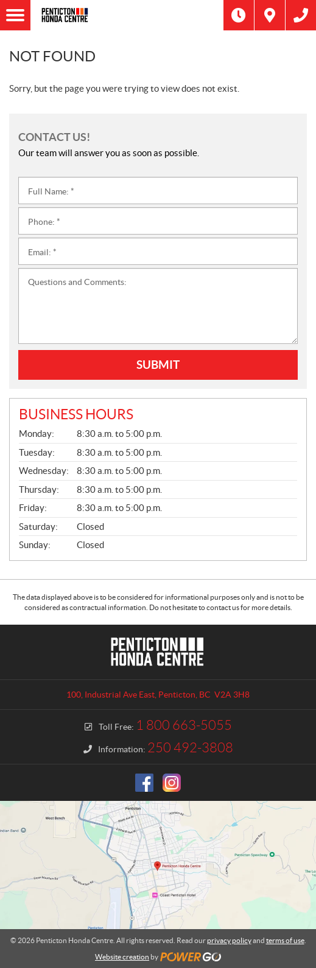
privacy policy (229, 940)
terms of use (285, 940)
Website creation (122, 957)
